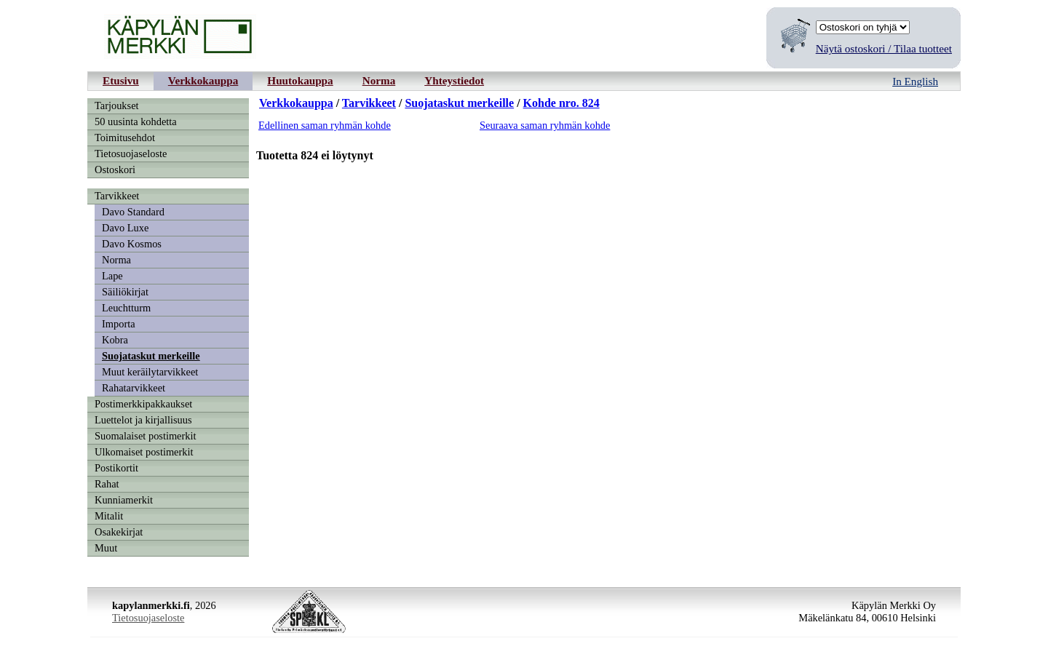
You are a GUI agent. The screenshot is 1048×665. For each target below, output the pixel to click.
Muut (106, 548)
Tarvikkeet (117, 196)
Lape (112, 276)
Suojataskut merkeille (151, 356)
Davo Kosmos (132, 244)
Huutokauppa (300, 80)
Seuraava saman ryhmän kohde (545, 125)
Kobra (115, 340)
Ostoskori (115, 169)
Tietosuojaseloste (131, 153)
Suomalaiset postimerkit (145, 436)
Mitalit (109, 516)
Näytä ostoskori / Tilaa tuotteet (884, 48)
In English (915, 81)
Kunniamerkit (124, 500)
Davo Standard (133, 212)
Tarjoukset (117, 105)
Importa (118, 324)
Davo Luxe (125, 228)
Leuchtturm (126, 308)
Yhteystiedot (454, 80)
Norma (379, 80)
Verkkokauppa (203, 80)
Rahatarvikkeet (133, 388)
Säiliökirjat (125, 292)
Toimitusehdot (125, 137)
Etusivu (121, 80)
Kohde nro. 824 (561, 103)
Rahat (107, 484)
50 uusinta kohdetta (136, 121)
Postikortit (116, 468)
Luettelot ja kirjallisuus (143, 420)
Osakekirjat (119, 532)
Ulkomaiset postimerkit (144, 452)
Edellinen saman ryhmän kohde (324, 125)
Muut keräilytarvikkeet (150, 372)
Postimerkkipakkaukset (143, 404)
